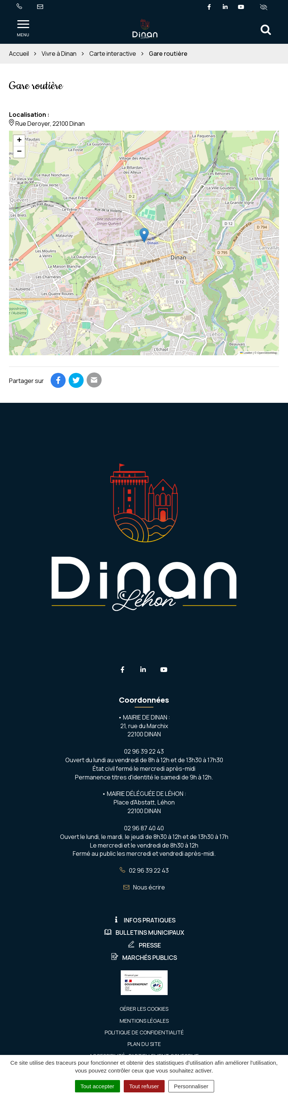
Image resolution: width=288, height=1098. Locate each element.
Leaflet (246, 353)
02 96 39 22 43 (144, 870)
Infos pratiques (144, 920)
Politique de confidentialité (144, 1032)
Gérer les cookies (144, 1008)
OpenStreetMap (267, 353)
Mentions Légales (144, 1020)
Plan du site (144, 1043)
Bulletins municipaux (144, 932)
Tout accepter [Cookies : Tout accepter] (97, 1086)
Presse (144, 945)
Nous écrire (144, 887)
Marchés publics (144, 957)
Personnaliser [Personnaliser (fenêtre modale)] (191, 1086)
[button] (144, 235)
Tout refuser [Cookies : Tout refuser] (144, 1086)
